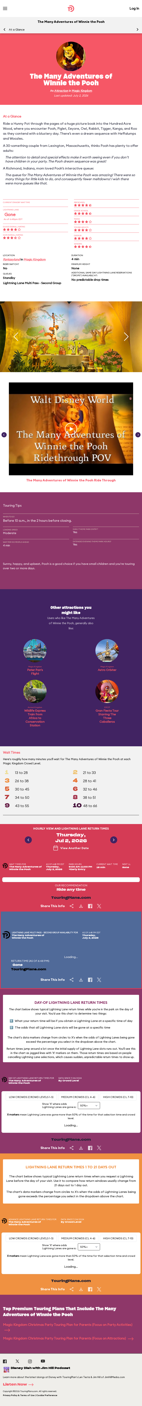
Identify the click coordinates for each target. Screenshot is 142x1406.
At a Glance (17, 29)
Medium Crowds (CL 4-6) (78, 1097)
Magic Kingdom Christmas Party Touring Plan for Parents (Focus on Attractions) (68, 1338)
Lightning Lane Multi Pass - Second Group (32, 283)
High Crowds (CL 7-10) (118, 1097)
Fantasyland (11, 259)
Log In (134, 8)
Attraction (61, 90)
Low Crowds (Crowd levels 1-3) (31, 1097)
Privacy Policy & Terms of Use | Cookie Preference (30, 1395)
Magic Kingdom (82, 90)
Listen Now (19, 1384)
